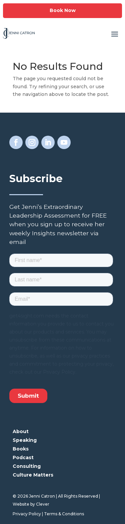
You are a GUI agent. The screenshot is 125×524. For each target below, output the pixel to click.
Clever (42, 504)
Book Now (63, 10)
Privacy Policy (27, 513)
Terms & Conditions (64, 513)
